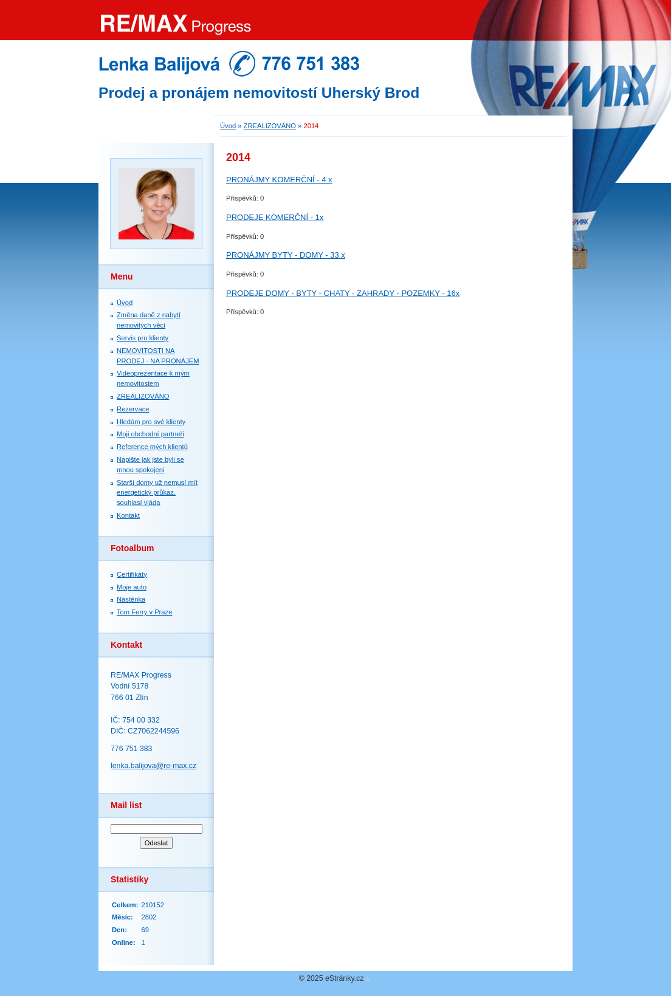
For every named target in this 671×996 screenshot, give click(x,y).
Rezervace (133, 409)
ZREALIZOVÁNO (143, 396)
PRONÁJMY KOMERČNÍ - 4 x (279, 179)
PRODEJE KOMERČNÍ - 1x (274, 217)
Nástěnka (131, 599)
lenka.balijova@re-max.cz (153, 765)
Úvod (124, 302)
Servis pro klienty (142, 338)
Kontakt (128, 515)
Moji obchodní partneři (150, 434)
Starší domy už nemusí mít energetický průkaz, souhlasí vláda (157, 493)
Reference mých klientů (152, 446)
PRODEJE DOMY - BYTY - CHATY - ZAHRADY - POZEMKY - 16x (342, 293)
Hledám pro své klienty (151, 421)
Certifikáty (132, 574)
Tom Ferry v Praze (144, 612)
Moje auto (131, 587)
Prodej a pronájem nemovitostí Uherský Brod (258, 92)
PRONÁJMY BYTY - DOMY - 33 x (285, 254)
